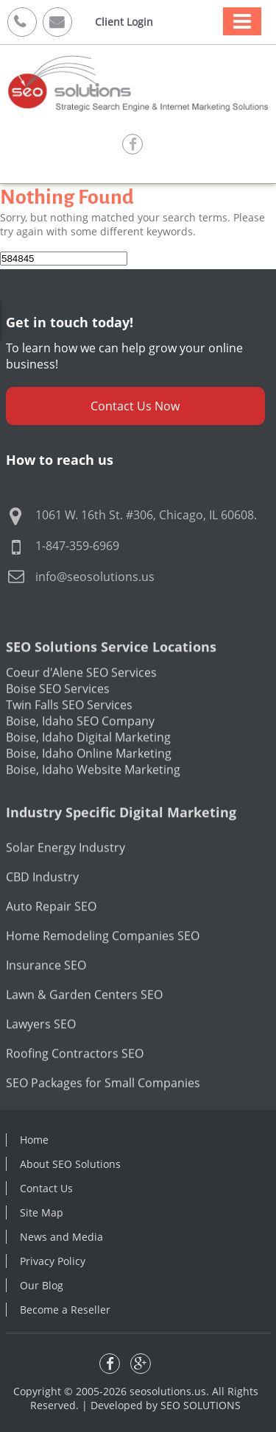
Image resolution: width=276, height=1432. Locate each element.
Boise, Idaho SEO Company (80, 747)
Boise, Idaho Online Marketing (88, 780)
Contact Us (46, 1188)
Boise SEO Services (58, 715)
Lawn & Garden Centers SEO (84, 1021)
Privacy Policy (52, 1261)
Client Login (124, 22)
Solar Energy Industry (65, 874)
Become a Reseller (65, 1310)
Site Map (41, 1212)
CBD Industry (42, 903)
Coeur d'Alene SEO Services (81, 699)
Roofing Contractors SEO (75, 1080)
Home (34, 1140)
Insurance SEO (46, 991)
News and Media (61, 1237)
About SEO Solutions (70, 1164)
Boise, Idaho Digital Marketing (88, 763)
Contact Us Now (135, 406)
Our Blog (41, 1285)
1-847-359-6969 (77, 546)
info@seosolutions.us (95, 577)
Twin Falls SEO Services (69, 731)
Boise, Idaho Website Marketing (93, 796)
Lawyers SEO (41, 1050)
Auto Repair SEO (51, 933)
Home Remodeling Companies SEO (102, 962)
